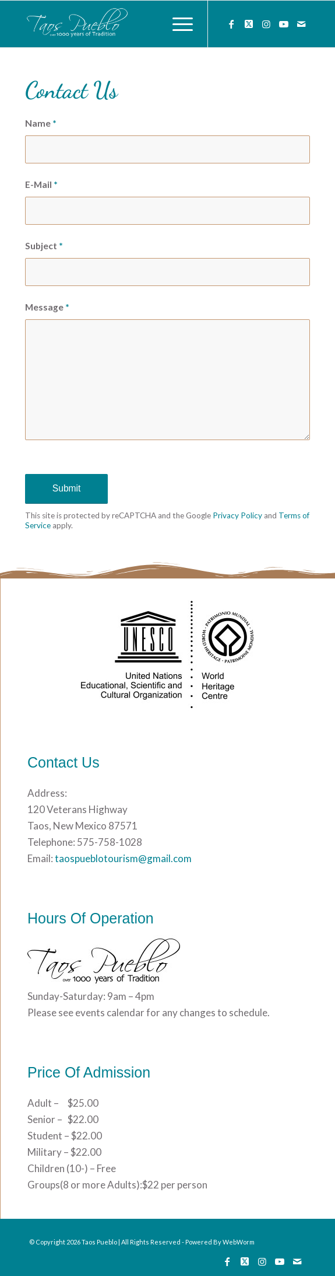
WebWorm (239, 1242)
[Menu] (177, 24)
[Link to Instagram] (266, 24)
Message (47, 307)
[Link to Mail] (301, 24)
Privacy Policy (237, 515)
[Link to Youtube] (283, 24)
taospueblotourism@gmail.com (122, 858)
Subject (44, 245)
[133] (139, 24)
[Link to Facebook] (231, 24)
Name (41, 123)
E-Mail (41, 184)
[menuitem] (177, 24)
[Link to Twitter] (249, 24)
